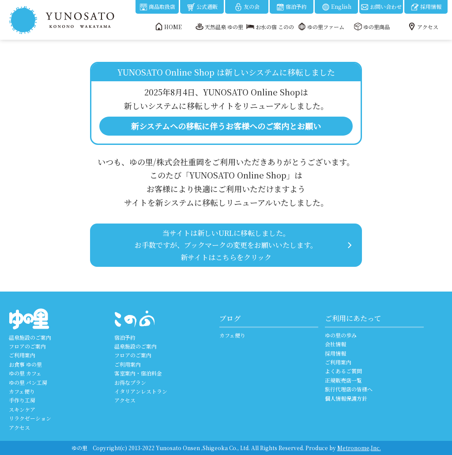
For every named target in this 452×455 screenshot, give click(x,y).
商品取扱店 (157, 7)
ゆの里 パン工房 (28, 382)
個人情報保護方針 (346, 398)
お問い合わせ (381, 7)
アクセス (19, 427)
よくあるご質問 (343, 371)
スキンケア (22, 409)
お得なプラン (130, 382)
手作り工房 (22, 400)
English (336, 7)
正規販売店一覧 (343, 380)
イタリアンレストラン (140, 391)
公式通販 (202, 7)
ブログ (230, 318)
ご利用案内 (22, 355)
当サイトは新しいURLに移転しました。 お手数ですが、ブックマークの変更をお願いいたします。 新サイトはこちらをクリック (226, 245)
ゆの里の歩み (341, 335)
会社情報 (335, 344)
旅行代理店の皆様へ (349, 389)
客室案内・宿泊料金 (138, 373)
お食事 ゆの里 (25, 364)
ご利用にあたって (353, 318)
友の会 (247, 7)
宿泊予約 (291, 7)
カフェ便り (22, 391)
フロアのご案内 (27, 346)
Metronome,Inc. (359, 447)
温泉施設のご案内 (30, 337)
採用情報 (426, 7)
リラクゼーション (30, 418)
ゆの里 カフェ (25, 373)
